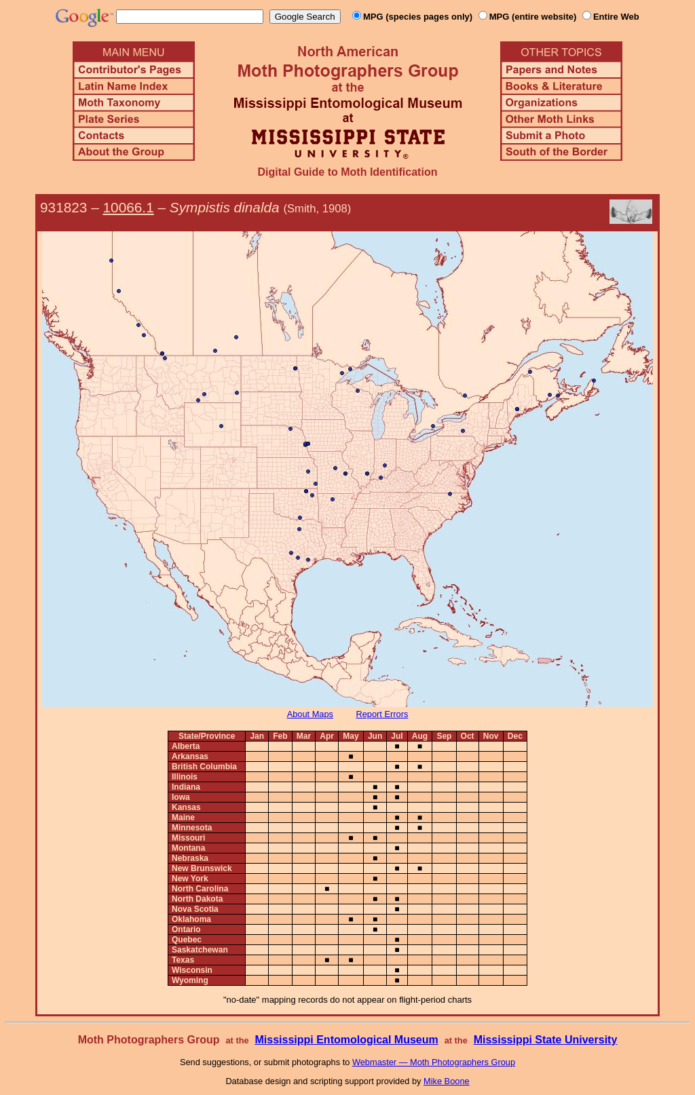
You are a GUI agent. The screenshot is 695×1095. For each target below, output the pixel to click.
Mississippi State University (546, 1039)
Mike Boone (447, 1081)
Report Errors (382, 714)
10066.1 (128, 207)
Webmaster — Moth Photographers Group (433, 1062)
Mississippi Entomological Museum (346, 1039)
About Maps (310, 714)
